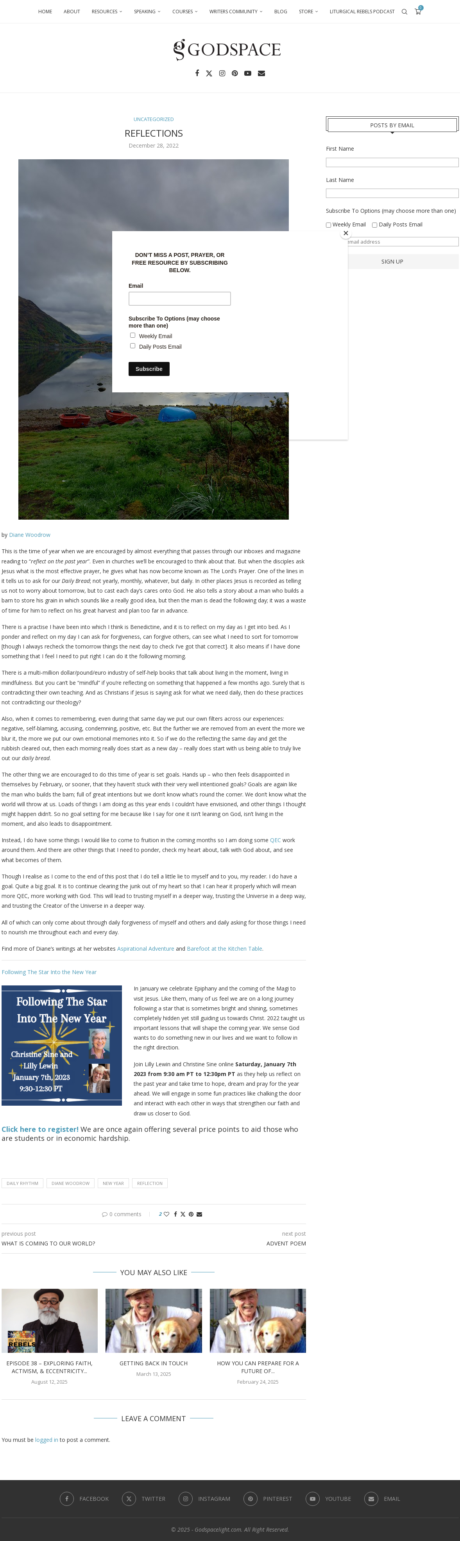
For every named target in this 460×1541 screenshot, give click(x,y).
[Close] (346, 233)
